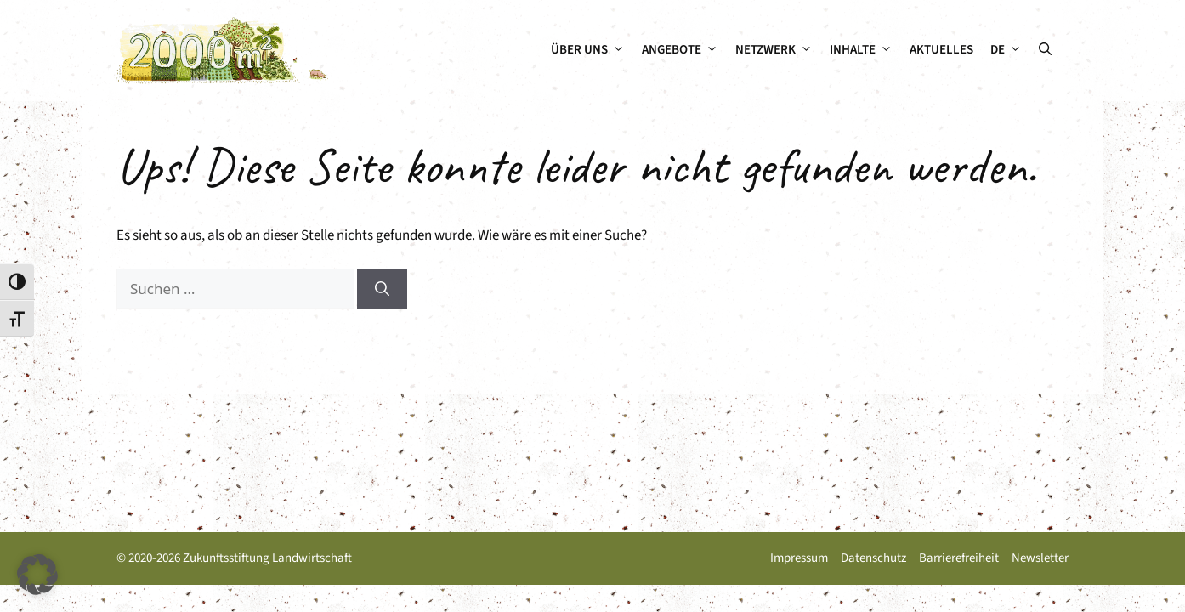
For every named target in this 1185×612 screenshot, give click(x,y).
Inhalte (865, 50)
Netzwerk (778, 50)
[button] (1045, 50)
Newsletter (1040, 558)
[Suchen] (382, 289)
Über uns (592, 50)
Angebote (684, 50)
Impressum (799, 558)
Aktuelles (941, 50)
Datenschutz (873, 558)
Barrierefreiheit (959, 558)
